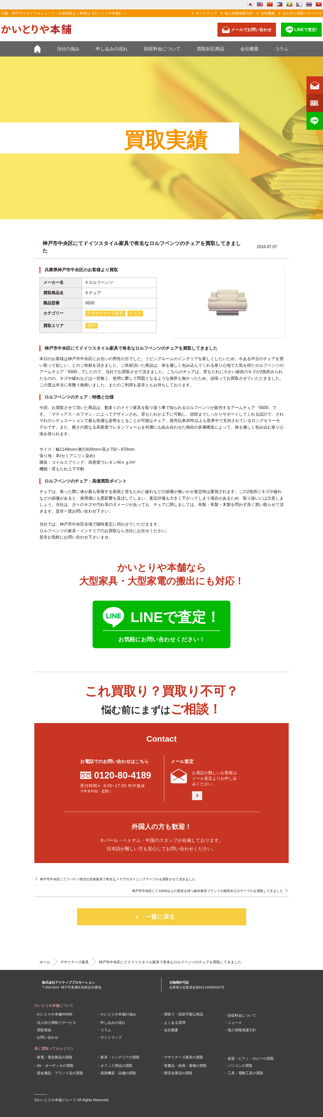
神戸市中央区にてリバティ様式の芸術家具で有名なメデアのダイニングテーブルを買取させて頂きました (117, 879)
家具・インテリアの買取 (120, 1057)
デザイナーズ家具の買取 (183, 1057)
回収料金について (162, 48)
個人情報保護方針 (239, 13)
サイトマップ (206, 13)
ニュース (235, 1023)
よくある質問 (174, 1023)
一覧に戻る (160, 917)
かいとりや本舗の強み (118, 1014)
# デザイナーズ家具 (105, 313)
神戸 (91, 325)
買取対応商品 (210, 48)
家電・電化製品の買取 (54, 1057)
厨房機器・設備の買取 (118, 1073)
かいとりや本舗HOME (54, 1014)
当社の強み (68, 48)
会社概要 (268, 13)
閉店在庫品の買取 (178, 1073)
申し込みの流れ (112, 48)
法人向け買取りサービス (302, 13)
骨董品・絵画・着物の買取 (185, 1066)
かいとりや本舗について (54, 1005)
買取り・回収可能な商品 (183, 1014)
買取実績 (44, 1030)
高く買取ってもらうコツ (54, 1049)
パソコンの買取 (240, 1066)
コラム (282, 48)
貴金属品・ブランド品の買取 (60, 1073)
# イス (135, 313)
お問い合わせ (47, 1037)
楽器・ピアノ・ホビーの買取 (251, 1058)
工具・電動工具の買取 (245, 1073)
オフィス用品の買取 (116, 1066)
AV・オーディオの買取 (55, 1066)
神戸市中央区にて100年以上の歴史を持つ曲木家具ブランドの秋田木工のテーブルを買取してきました (207, 891)
